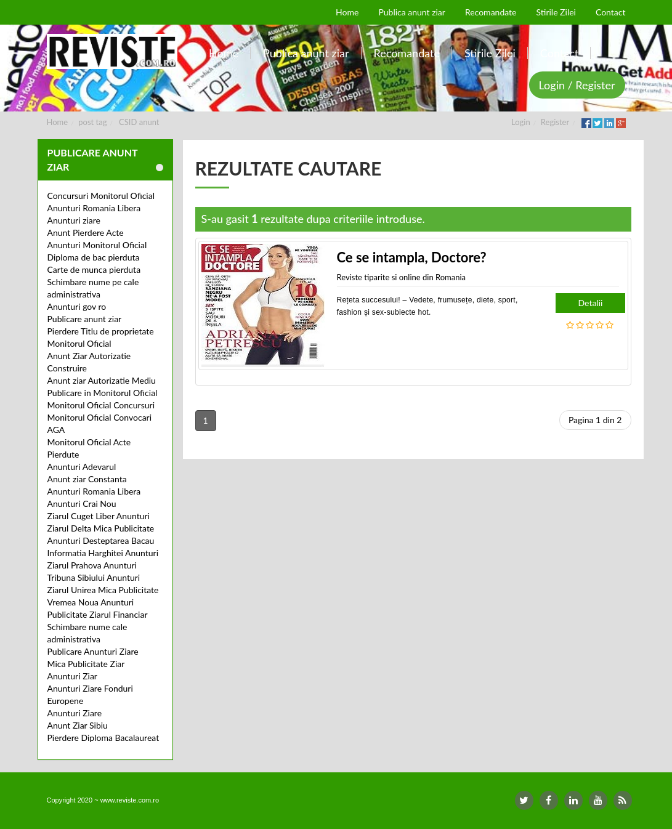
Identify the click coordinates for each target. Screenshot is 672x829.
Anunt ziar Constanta (87, 479)
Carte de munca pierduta (94, 269)
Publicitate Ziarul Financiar (97, 614)
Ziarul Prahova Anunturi (92, 565)
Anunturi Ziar (72, 676)
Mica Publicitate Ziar (86, 663)
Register (555, 122)
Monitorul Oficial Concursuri (101, 405)
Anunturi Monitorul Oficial (97, 245)
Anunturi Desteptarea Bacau (101, 540)
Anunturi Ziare (74, 713)
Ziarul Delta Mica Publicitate (101, 528)
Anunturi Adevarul (81, 466)
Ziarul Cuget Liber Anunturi (98, 516)
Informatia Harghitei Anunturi (103, 553)
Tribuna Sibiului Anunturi (93, 577)
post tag (92, 122)
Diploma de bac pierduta (93, 257)
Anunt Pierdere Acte (85, 232)
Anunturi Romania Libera (94, 208)
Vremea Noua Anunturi (90, 602)
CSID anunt (139, 122)
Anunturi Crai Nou (81, 503)
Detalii (590, 302)
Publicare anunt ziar (84, 318)
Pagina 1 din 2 (595, 419)
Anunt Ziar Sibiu (77, 725)
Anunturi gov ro (77, 306)
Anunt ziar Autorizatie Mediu (101, 380)
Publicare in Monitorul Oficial (102, 392)
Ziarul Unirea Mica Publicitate (103, 589)
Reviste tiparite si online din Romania (401, 277)
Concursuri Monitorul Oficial (101, 195)
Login (520, 122)
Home (57, 122)
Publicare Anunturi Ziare (93, 651)
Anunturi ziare (74, 220)
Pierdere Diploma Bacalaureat (103, 737)
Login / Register (577, 85)
